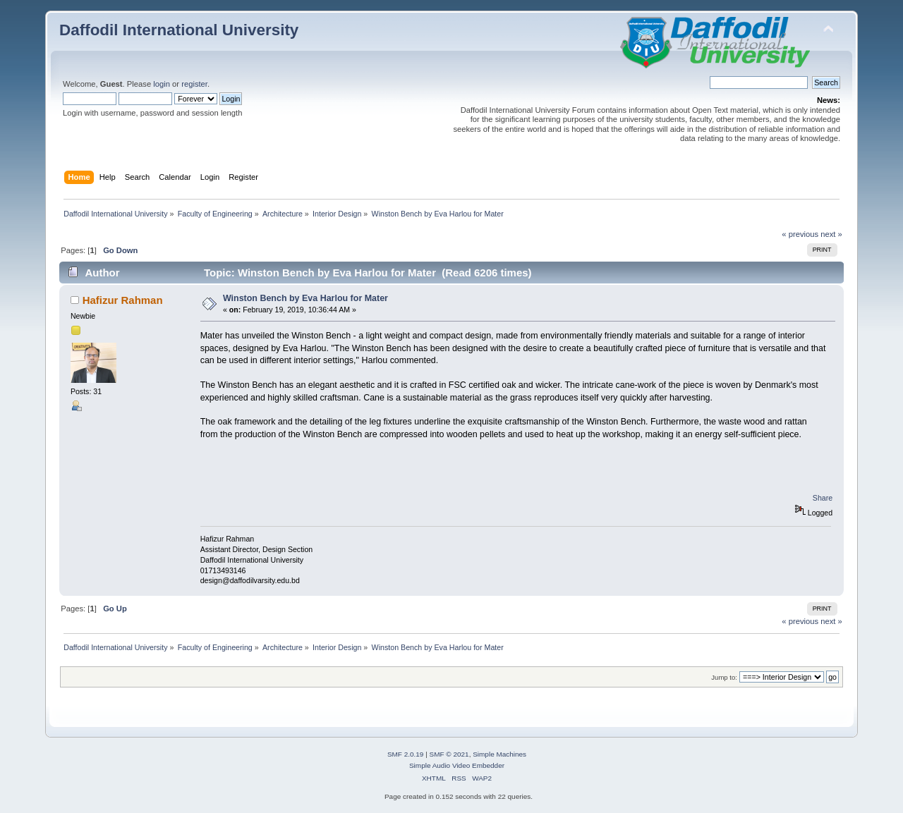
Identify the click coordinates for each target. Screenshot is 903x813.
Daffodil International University (178, 30)
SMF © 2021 (449, 754)
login (161, 84)
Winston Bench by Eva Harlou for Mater (305, 298)
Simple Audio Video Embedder (456, 765)
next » (831, 234)
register (194, 84)
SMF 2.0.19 (405, 754)
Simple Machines (499, 754)
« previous (800, 234)
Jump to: (724, 677)
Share (822, 498)
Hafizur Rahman (123, 300)
